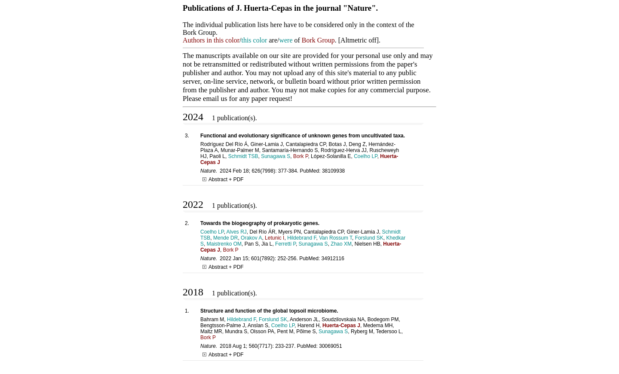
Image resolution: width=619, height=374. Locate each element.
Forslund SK (369, 238)
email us (215, 98)
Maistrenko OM (224, 244)
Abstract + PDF (223, 179)
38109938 (333, 171)
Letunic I (274, 238)
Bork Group (318, 40)
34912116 (333, 258)
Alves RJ (237, 232)
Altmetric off (358, 40)
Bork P (300, 156)
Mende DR (225, 238)
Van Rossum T (335, 238)
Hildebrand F (301, 238)
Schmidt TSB (243, 156)
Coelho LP (365, 156)
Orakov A (251, 238)
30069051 (330, 346)
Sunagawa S (275, 156)
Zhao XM (341, 244)
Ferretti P (285, 244)
